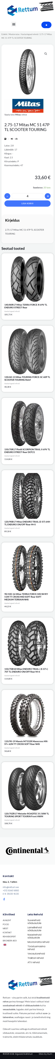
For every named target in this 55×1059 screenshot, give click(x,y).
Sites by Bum (45, 1053)
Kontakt (7, 932)
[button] (45, 53)
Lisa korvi (27, 203)
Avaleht (7, 920)
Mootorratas (14, 34)
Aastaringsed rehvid (29, 34)
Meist (5, 928)
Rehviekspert (9, 936)
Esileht (4, 34)
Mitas (18, 114)
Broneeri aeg (10, 940)
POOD (6, 924)
